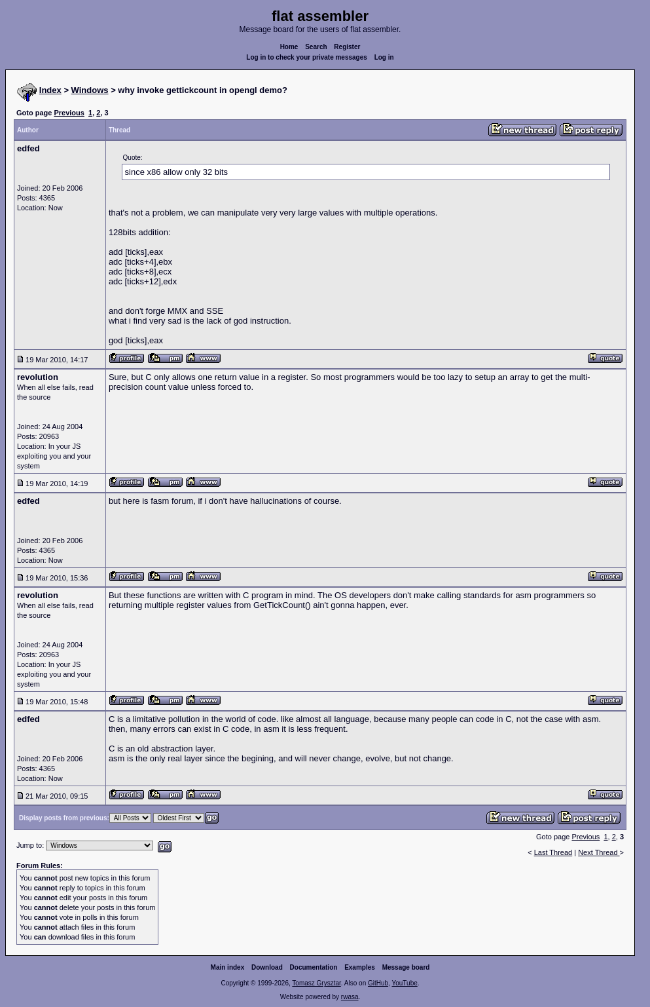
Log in (384, 57)
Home (289, 46)
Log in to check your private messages (306, 57)
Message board (406, 967)
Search (316, 46)
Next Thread (598, 852)
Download (267, 967)
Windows (90, 90)
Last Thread (553, 852)
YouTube (404, 983)
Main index (228, 967)
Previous (69, 113)
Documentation (314, 967)
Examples (359, 967)
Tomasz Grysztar (316, 983)
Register (347, 46)
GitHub (378, 983)
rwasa (350, 996)
